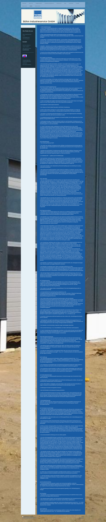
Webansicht (81, 518)
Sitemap (31, 516)
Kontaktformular (26, 49)
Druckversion (25, 516)
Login (82, 516)
